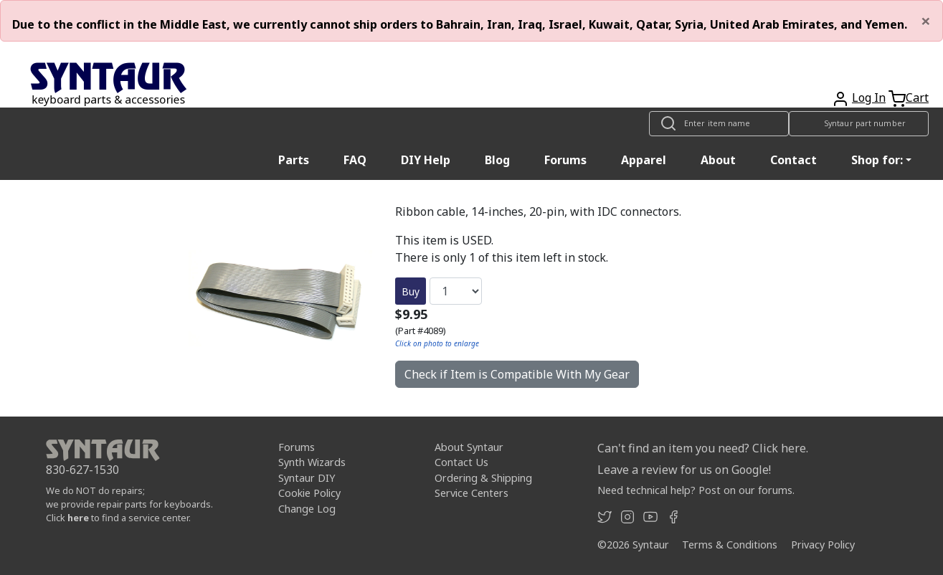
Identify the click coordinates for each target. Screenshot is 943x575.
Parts (293, 160)
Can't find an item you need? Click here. (702, 448)
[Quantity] (456, 291)
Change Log (307, 508)
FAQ (354, 160)
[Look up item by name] (719, 123)
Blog (497, 160)
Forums (565, 160)
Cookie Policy (309, 493)
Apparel (643, 160)
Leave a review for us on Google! (684, 469)
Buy (411, 291)
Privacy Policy (823, 544)
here (78, 517)
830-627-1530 (82, 469)
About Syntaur (469, 447)
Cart (917, 97)
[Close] (926, 20)
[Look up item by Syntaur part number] (859, 123)
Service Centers (471, 493)
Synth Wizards (312, 462)
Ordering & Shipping (483, 478)
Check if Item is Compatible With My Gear (517, 374)
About (718, 160)
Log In (869, 97)
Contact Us (461, 462)
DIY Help (425, 160)
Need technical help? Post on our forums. (696, 490)
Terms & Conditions (729, 544)
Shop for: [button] (877, 160)
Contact (793, 160)
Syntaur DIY (306, 478)
